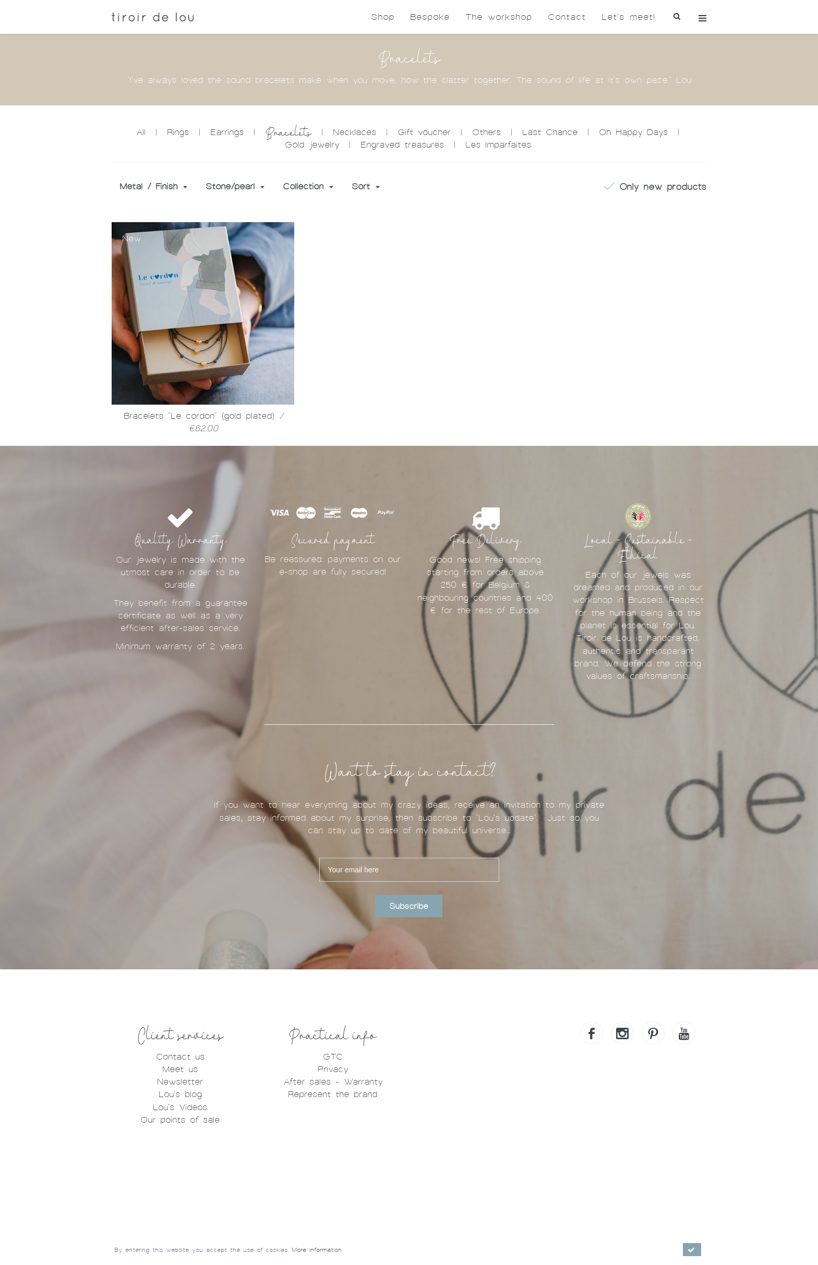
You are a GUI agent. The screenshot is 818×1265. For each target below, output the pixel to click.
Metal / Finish (153, 186)
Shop (382, 17)
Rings (178, 132)
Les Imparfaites (498, 145)
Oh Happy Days (633, 132)
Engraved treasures (402, 145)
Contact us (180, 1057)
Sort (366, 186)
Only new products (655, 187)
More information (317, 1250)
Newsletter (180, 1082)
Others (486, 132)
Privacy (333, 1069)
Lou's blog (180, 1094)
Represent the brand (332, 1094)
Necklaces (354, 132)
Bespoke (430, 17)
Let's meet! (628, 17)
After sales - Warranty (332, 1082)
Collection (308, 186)
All (141, 132)
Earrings (227, 132)
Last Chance (550, 132)
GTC (333, 1057)
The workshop (498, 17)
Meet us (180, 1069)
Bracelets (288, 133)
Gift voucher (424, 132)
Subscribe (408, 906)
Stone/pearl (235, 186)
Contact (567, 17)
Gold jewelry (312, 145)
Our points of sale (180, 1120)
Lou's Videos (180, 1107)
